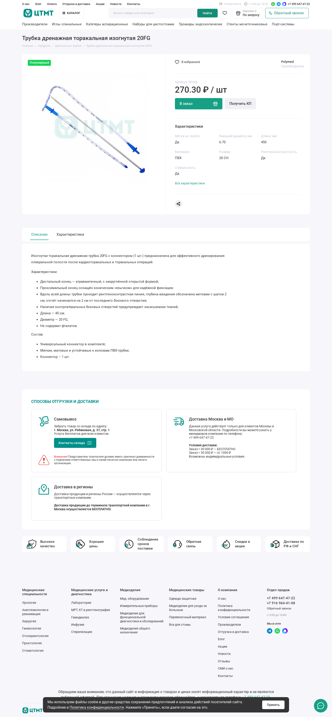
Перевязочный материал (187, 617)
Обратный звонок (286, 13)
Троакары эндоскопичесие (200, 24)
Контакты (133, 4)
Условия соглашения (233, 617)
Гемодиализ (80, 617)
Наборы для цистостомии (153, 24)
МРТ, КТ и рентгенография (90, 610)
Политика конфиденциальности (97, 707)
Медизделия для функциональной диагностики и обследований (141, 617)
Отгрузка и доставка (76, 4)
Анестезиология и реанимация (35, 612)
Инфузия (77, 624)
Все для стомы (180, 624)
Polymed (287, 61)
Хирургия (29, 621)
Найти (207, 13)
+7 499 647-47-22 (299, 4)
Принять (273, 705)
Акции (100, 4)
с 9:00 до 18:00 (256, 4)
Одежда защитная (182, 598)
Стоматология (33, 650)
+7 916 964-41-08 (281, 603)
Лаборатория (81, 602)
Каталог (71, 13)
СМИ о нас (225, 668)
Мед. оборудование (134, 598)
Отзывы (224, 661)
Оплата (52, 4)
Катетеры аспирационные (107, 24)
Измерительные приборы (139, 606)
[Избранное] (225, 13)
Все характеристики (190, 183)
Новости (115, 4)
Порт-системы (283, 24)
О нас (26, 4)
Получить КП (240, 103)
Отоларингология (35, 636)
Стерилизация (81, 632)
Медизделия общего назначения (135, 630)
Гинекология (31, 628)
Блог (38, 4)
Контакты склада (75, 443)
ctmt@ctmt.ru (230, 4)
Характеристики (70, 234)
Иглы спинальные (67, 24)
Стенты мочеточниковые (247, 24)
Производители (34, 24)
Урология (29, 602)
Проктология (32, 643)
